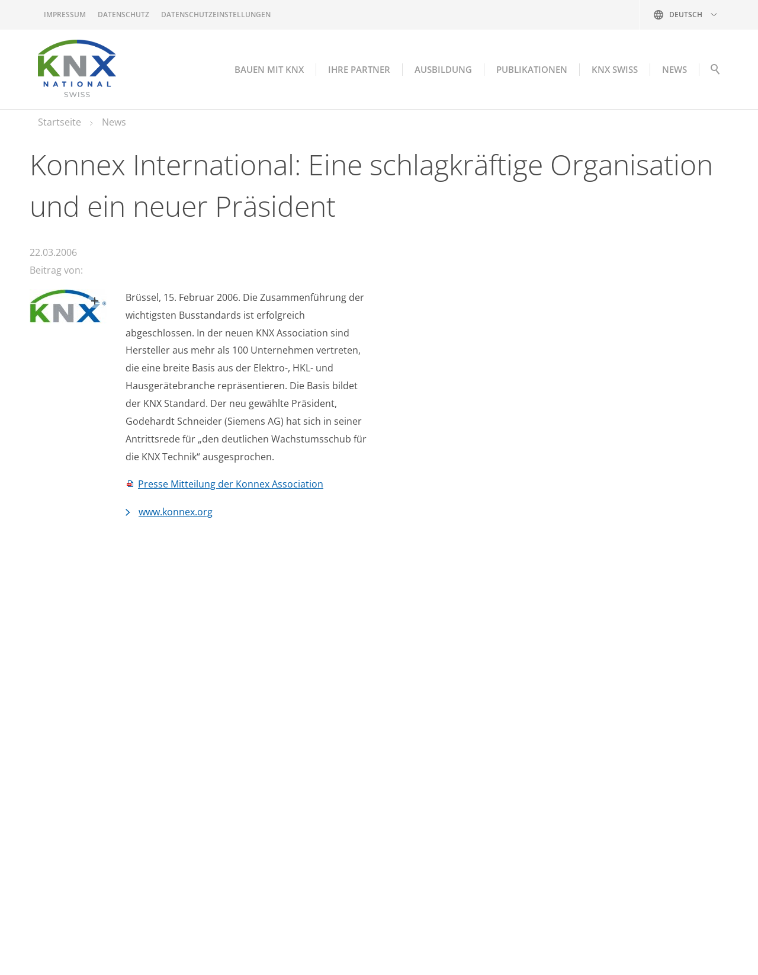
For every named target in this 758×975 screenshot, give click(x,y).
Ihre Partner (359, 69)
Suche (715, 72)
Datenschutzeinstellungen (216, 14)
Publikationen (531, 69)
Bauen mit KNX (269, 69)
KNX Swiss (615, 69)
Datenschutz (123, 14)
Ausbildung (443, 69)
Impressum (65, 14)
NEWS (674, 69)
